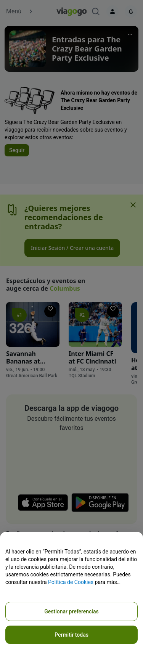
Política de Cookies (70, 582)
